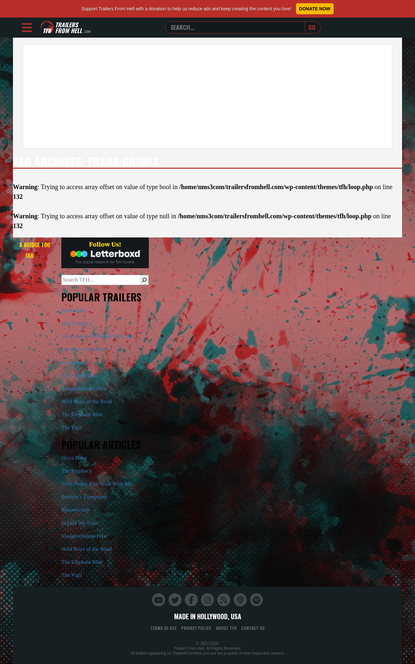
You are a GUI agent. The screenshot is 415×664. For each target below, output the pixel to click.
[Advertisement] (207, 96)
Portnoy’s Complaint (84, 349)
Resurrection (75, 362)
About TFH (226, 628)
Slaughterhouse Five (83, 388)
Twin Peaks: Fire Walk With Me (96, 336)
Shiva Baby (74, 310)
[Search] (144, 280)
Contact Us (253, 628)
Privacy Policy (196, 628)
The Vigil (71, 427)
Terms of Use (163, 628)
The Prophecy (76, 323)
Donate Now (314, 8)
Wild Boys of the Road (86, 401)
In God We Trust (79, 375)
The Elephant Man (81, 414)
